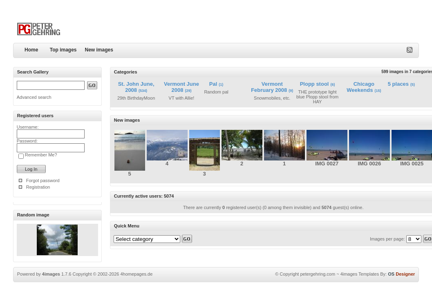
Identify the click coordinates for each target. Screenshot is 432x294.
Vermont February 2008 (269, 87)
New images (99, 50)
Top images (63, 50)
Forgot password (43, 180)
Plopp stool (314, 84)
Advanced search (34, 97)
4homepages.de (136, 274)
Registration (38, 187)
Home (31, 50)
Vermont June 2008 (181, 87)
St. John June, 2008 (136, 87)
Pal (213, 84)
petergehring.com (317, 274)
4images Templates (359, 274)
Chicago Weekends (360, 87)
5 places (398, 84)
